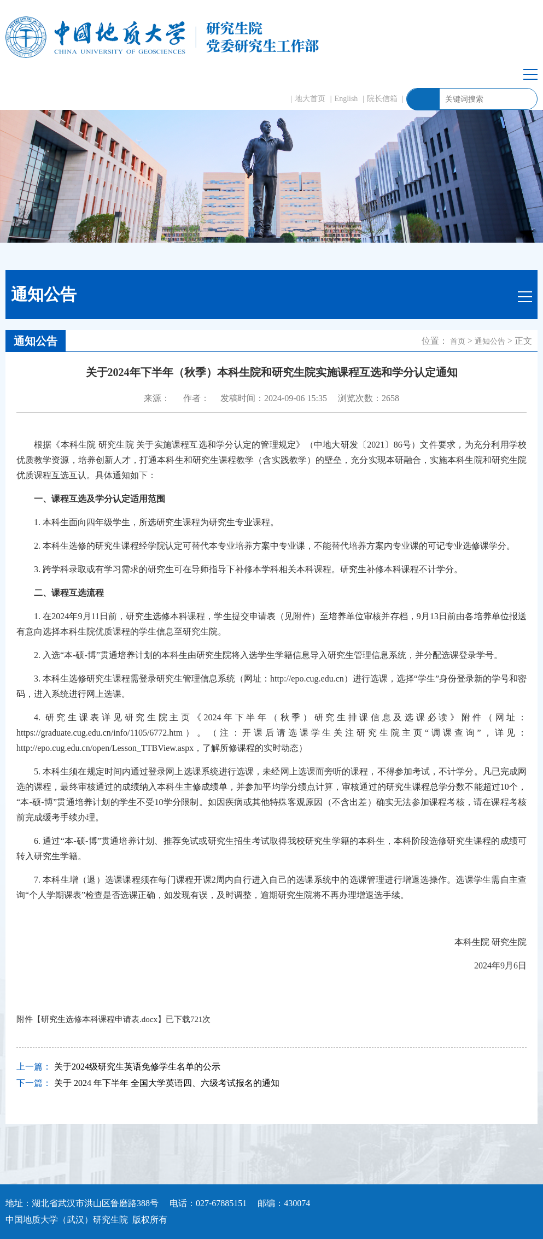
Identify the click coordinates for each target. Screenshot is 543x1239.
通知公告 (490, 341)
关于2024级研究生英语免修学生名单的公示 (137, 1066)
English (346, 99)
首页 (457, 341)
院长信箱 (382, 99)
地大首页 (310, 99)
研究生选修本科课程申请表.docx (99, 1019)
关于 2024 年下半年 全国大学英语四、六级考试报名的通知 (166, 1083)
